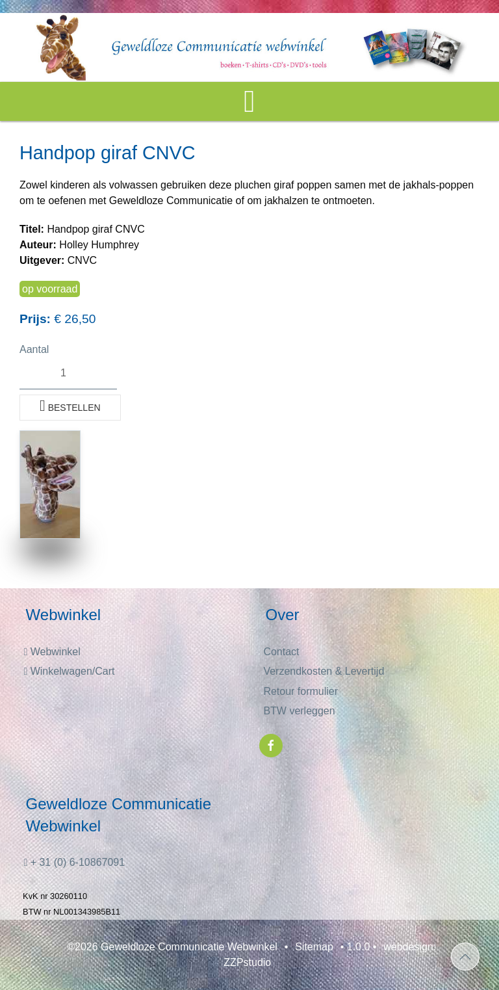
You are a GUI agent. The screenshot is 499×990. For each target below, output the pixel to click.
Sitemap (314, 946)
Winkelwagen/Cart (68, 671)
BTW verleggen (299, 710)
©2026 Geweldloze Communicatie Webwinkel (172, 946)
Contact (281, 651)
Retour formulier (300, 691)
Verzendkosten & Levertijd (323, 671)
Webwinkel (51, 651)
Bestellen (70, 405)
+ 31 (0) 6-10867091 (74, 862)
